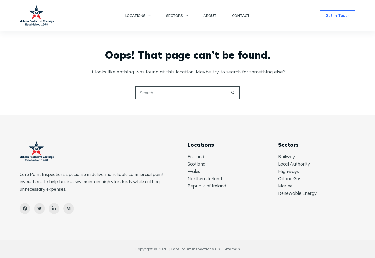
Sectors (178, 16)
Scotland (196, 164)
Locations (139, 16)
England (196, 156)
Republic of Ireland (207, 186)
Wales (194, 171)
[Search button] (233, 92)
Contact (241, 15)
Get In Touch (338, 15)
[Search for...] (181, 92)
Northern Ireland (205, 178)
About (209, 15)
